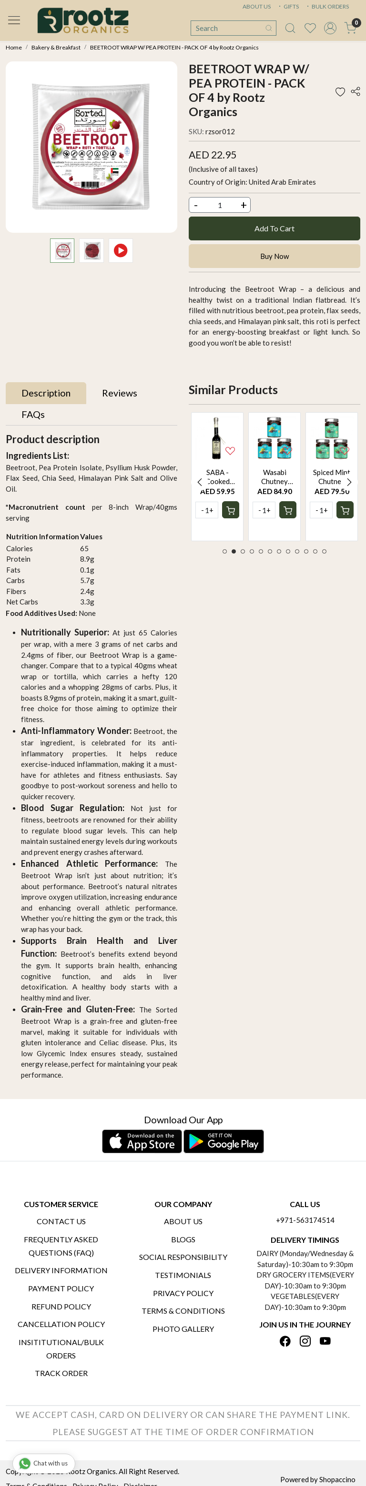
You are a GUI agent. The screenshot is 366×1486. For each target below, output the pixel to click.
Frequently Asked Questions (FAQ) (61, 1246)
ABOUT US (257, 6)
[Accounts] (330, 28)
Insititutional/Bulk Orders (61, 1348)
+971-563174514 (305, 1220)
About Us (183, 1221)
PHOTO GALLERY (183, 1328)
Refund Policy (61, 1306)
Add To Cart (274, 228)
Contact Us (61, 1221)
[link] (290, 28)
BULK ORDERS (327, 6)
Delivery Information (61, 1270)
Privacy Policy (183, 1293)
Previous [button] (199, 482)
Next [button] (349, 482)
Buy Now (274, 256)
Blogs (183, 1239)
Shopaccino (337, 1479)
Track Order (61, 1372)
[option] (217, 476)
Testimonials (183, 1274)
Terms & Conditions (183, 1310)
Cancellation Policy (61, 1323)
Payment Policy (61, 1288)
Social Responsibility (183, 1256)
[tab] (46, 393)
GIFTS (288, 6)
